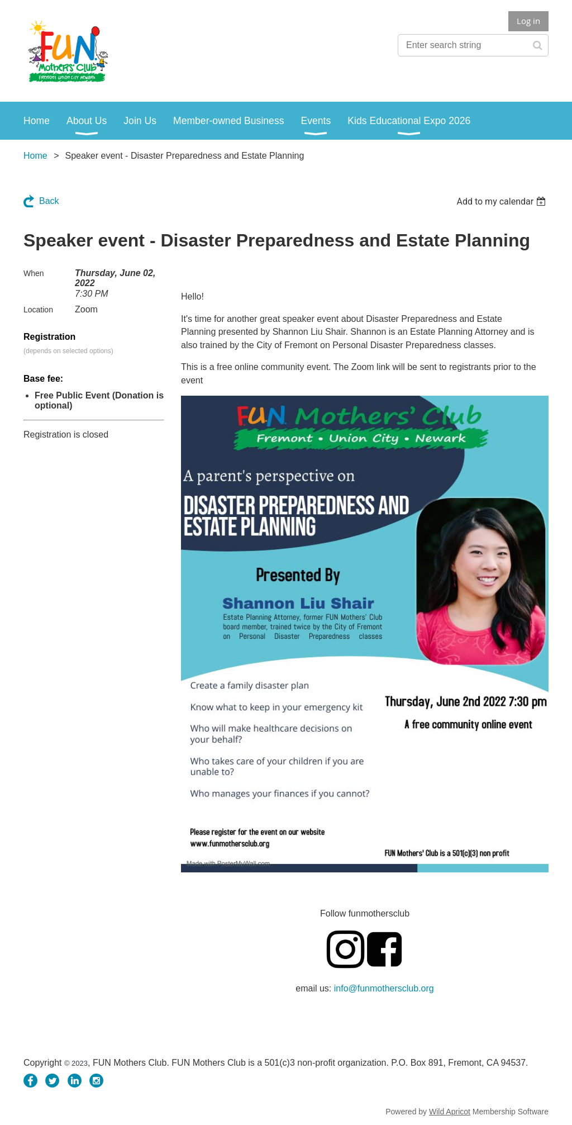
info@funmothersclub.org (384, 988)
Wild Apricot (449, 1111)
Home (35, 155)
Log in (528, 20)
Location (38, 309)
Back (49, 201)
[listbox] (502, 201)
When (33, 273)
